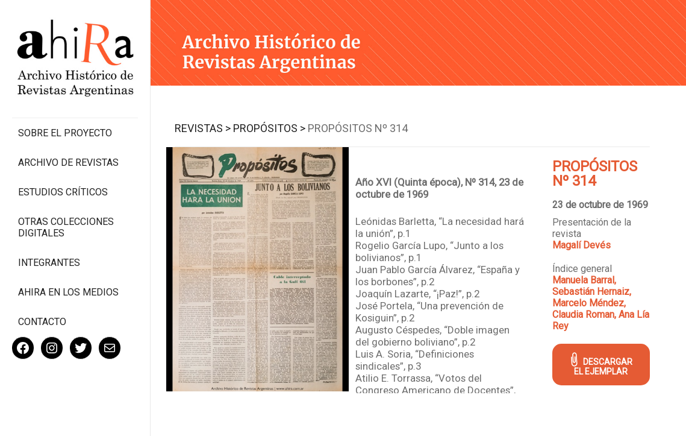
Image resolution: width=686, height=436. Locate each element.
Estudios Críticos (63, 192)
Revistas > (203, 128)
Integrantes (49, 262)
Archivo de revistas (68, 162)
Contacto (42, 321)
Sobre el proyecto (65, 133)
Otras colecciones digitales (66, 227)
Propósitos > (269, 128)
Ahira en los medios (68, 292)
